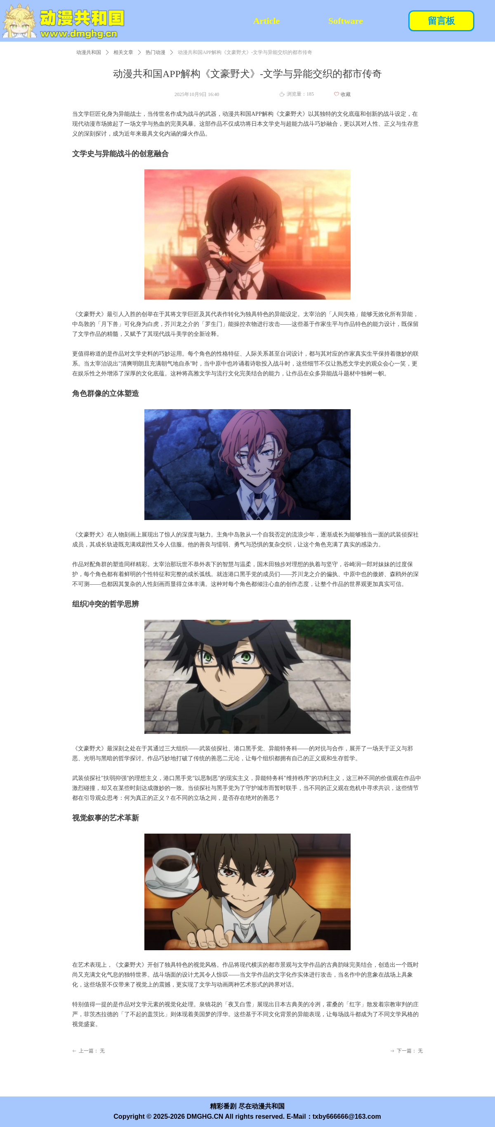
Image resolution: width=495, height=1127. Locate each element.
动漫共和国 (88, 52)
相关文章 (123, 52)
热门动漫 (155, 52)
